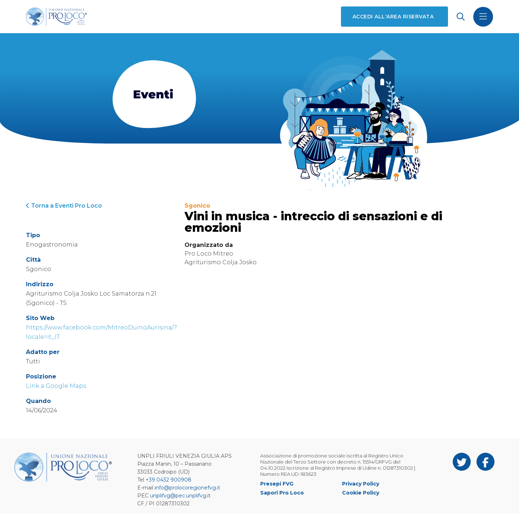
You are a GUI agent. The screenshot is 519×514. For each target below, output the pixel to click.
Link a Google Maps (56, 385)
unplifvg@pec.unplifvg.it (180, 495)
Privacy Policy (360, 483)
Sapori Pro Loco (282, 492)
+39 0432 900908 (168, 480)
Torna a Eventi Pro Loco (64, 205)
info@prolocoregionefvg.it (187, 487)
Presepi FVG (276, 483)
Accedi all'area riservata (393, 16)
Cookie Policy (360, 492)
